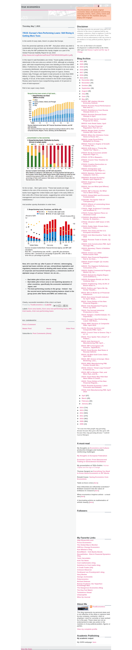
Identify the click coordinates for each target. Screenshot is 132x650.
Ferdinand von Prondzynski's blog (90, 572)
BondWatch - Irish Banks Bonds (89, 552)
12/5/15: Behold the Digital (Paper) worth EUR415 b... (94, 276)
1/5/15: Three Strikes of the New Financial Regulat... (93, 382)
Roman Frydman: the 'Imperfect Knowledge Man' (89, 584)
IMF (70, 309)
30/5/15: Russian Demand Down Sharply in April (93, 115)
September (86, 88)
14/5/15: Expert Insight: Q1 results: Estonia (95, 262)
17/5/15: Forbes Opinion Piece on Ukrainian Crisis (94, 214)
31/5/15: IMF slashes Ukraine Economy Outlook (92, 102)
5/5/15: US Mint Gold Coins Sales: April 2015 (94, 355)
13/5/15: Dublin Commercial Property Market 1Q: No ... (95, 271)
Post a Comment (29, 324)
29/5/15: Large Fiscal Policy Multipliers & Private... (92, 140)
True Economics (30, 6)
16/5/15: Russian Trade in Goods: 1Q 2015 (95, 240)
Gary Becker (82, 574)
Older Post (70, 328)
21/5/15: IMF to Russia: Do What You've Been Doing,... (93, 192)
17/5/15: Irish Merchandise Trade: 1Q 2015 (95, 236)
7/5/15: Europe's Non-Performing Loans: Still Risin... (94, 320)
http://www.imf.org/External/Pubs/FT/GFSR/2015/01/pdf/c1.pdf (47, 55)
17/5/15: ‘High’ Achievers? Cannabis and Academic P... (95, 209)
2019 (82, 67)
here (95, 483)
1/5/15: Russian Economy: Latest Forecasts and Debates (94, 386)
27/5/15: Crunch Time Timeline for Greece (94, 161)
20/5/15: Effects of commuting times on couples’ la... (95, 205)
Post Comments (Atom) (42, 333)
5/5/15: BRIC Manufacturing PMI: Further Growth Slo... (94, 364)
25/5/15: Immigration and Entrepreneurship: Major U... (93, 169)
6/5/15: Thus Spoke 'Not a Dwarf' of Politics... (95, 338)
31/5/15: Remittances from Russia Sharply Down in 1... (94, 111)
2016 (82, 75)
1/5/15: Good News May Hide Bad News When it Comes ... (94, 377)
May (83, 99)
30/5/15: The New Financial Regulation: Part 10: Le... (92, 127)
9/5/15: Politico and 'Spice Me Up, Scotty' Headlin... (94, 289)
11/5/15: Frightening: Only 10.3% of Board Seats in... (95, 284)
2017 (82, 72)
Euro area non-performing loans (55, 309)
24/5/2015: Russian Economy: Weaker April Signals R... (93, 178)
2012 (82, 413)
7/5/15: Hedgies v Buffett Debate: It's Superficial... (95, 315)
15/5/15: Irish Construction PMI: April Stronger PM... (95, 245)
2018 (82, 70)
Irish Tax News (83, 560)
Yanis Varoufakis (83, 558)
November (86, 83)
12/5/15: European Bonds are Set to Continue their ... (95, 280)
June (84, 96)
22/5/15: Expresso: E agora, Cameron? (92, 183)
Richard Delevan (83, 581)
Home (48, 328)
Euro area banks (34, 309)
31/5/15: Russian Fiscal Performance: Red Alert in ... (96, 106)
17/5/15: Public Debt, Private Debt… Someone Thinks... (95, 227)
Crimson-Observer (84, 570)
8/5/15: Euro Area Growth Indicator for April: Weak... (95, 298)
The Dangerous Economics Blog (90, 588)
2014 (82, 408)
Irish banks (26, 311)
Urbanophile (82, 595)
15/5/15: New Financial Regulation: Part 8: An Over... (95, 258)
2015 (82, 78)
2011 (82, 416)
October (85, 85)
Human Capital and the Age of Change (93, 466)
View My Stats (26, 649)
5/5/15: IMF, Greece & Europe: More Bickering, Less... (95, 360)
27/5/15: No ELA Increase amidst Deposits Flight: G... (94, 153)
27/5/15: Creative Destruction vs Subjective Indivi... (94, 165)
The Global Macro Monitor (87, 545)
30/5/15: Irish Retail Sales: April (93, 123)
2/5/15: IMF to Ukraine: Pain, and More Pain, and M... (94, 373)
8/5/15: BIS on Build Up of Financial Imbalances (95, 293)
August (85, 91)
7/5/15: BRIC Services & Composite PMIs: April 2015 (95, 324)
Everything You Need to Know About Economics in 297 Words (93, 472)
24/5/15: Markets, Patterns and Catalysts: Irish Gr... (93, 174)
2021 (82, 61)
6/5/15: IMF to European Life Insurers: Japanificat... (92, 346)
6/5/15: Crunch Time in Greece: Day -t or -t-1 (96, 333)
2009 (82, 421)
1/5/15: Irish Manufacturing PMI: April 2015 (96, 391)
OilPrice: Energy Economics (88, 547)
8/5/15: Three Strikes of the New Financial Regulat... (93, 302)
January (85, 404)
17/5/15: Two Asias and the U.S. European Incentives (93, 231)
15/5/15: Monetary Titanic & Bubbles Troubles (95, 249)
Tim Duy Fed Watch (85, 590)
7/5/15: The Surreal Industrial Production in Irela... (92, 311)
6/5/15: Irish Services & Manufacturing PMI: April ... (93, 342)
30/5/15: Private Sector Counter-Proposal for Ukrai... (94, 120)
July (84, 94)
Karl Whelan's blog (84, 550)
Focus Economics (84, 543)
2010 (82, 419)
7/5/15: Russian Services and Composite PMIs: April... (92, 329)
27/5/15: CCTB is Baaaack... (92, 157)
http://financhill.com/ (85, 540)
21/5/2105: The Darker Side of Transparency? (93, 200)
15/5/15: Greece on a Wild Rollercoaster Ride (91, 253)
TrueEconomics (99, 607)
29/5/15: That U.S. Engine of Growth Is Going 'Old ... (95, 145)
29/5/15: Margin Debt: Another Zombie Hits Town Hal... (93, 131)
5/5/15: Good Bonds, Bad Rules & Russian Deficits (94, 351)
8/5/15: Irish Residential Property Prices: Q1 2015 (94, 307)
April (84, 396)
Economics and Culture (99, 448)
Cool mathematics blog (86, 563)
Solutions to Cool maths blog (88, 565)
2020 (82, 64)
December (86, 80)
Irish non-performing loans (42, 311)
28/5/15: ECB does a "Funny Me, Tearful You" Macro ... (94, 149)
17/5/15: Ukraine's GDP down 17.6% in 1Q (95, 223)
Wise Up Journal (83, 597)
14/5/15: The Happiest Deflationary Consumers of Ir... (95, 267)
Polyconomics (82, 579)
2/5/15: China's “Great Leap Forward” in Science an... (96, 369)
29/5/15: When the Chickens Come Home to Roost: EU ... (94, 136)
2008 (82, 424)
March (84, 398)
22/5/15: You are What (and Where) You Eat (95, 187)
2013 (82, 410)
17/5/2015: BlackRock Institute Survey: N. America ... (93, 218)
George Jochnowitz (85, 577)
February (85, 401)
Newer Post (27, 328)
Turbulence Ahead (84, 592)
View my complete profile (87, 629)
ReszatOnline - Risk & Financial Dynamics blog (93, 555)
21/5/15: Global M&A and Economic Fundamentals (95, 196)
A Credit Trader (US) (85, 567)
